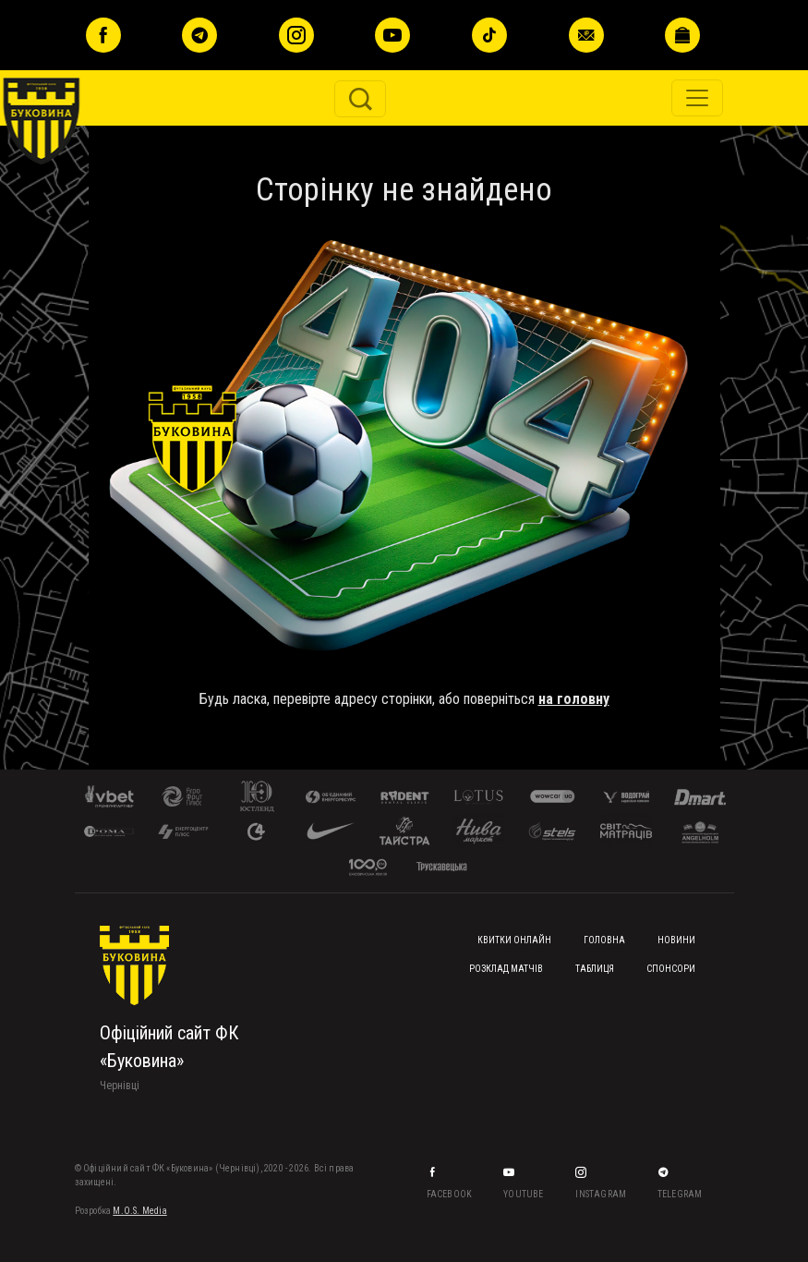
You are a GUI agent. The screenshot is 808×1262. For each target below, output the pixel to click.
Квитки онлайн (514, 940)
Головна (604, 940)
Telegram (681, 1194)
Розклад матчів (506, 969)
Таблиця (594, 969)
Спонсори (670, 969)
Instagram (601, 1194)
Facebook (451, 1194)
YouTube (524, 1194)
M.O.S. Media (139, 1211)
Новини (676, 940)
